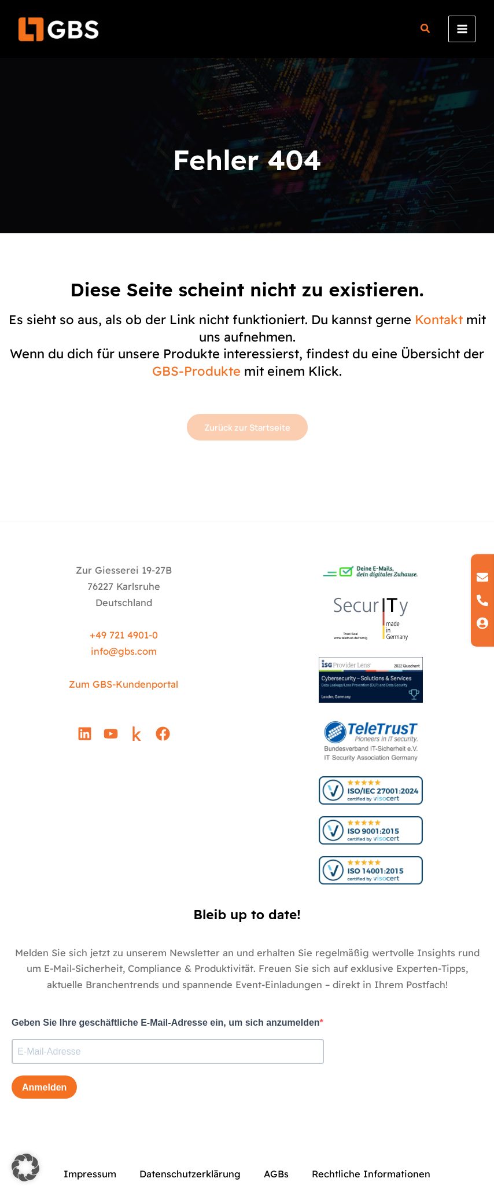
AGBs (276, 1174)
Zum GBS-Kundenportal (123, 684)
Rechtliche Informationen (371, 1174)
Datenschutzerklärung (190, 1174)
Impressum (90, 1174)
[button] (426, 29)
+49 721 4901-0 (124, 635)
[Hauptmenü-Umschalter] (461, 29)
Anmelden (44, 1087)
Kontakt (439, 319)
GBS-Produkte (196, 371)
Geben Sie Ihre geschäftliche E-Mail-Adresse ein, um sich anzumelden (166, 1022)
